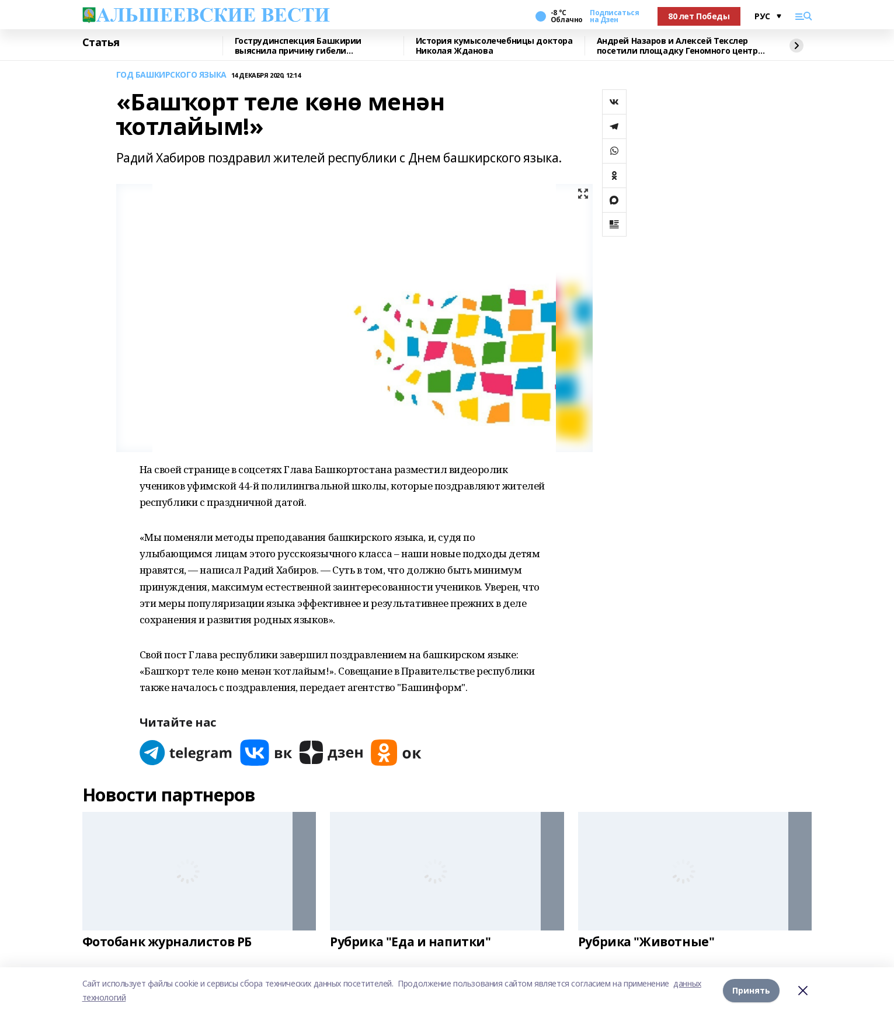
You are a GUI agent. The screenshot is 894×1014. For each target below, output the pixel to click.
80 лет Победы (699, 16)
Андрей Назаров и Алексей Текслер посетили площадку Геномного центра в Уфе (680, 45)
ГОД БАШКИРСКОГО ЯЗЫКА (171, 75)
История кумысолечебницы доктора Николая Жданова (494, 45)
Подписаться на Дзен (614, 16)
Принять (751, 990)
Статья (101, 42)
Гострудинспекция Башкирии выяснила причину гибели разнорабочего (298, 45)
